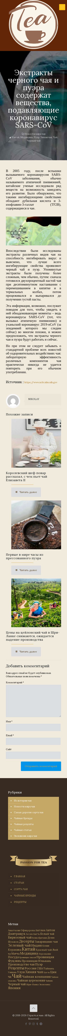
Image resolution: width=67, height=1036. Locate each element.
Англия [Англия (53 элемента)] (40, 930)
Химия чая (46, 137)
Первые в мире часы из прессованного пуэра (24, 556)
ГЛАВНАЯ (19, 876)
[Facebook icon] (26, 1023)
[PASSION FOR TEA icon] (41, 1023)
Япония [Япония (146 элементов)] (14, 988)
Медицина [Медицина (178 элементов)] (29, 953)
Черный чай (33, 140)
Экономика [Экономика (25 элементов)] (44, 984)
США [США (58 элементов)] (40, 968)
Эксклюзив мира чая (25, 835)
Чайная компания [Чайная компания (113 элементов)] (36, 977)
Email (10, 735)
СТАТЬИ (19, 882)
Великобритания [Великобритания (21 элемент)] (39, 938)
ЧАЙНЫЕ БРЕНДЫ (25, 895)
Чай (55, 137)
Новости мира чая (34, 133)
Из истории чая (22, 800)
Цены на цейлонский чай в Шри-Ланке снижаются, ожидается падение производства (32, 636)
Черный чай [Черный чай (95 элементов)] (17, 984)
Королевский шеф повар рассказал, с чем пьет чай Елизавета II (26, 476)
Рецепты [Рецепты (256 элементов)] (16, 968)
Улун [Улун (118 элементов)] (21, 972)
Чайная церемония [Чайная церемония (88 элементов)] (31, 980)
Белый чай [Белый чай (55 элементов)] (47, 933)
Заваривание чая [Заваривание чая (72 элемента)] (46, 941)
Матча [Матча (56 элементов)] (15, 953)
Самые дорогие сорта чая (28, 812)
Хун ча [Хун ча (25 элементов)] (46, 972)
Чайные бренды (23, 818)
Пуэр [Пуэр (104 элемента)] (39, 964)
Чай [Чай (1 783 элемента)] (16, 975)
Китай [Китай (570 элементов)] (28, 949)
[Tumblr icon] (37, 1023)
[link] (33, 231)
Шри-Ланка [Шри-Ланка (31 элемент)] (32, 984)
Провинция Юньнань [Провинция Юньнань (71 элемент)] (36, 961)
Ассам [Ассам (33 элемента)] (29, 933)
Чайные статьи (22, 830)
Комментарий (15, 682)
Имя (9, 721)
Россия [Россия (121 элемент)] (30, 968)
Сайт (9, 749)
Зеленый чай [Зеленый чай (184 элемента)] (19, 945)
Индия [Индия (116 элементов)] (36, 945)
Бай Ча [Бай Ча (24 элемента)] (36, 934)
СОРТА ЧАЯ (21, 889)
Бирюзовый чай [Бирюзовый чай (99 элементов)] (20, 937)
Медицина (26, 137)
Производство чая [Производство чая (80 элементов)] (21, 964)
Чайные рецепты (24, 824)
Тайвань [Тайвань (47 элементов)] (48, 968)
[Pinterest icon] (29, 1023)
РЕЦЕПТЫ (20, 902)
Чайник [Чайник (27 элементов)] (49, 980)
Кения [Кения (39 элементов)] (45, 945)
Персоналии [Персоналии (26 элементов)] (45, 953)
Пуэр (36, 137)
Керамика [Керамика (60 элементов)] (14, 949)
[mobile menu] (62, 7)
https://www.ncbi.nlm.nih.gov (40, 382)
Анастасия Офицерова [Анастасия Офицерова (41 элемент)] (21, 930)
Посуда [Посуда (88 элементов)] (13, 957)
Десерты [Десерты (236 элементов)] (26, 941)
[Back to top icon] (33, 1008)
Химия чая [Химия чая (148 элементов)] (34, 972)
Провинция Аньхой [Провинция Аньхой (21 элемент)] (27, 957)
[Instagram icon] (33, 1023)
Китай (15, 137)
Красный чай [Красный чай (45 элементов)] (44, 949)
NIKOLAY (33, 399)
